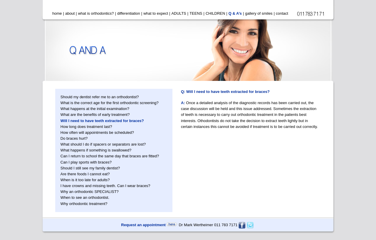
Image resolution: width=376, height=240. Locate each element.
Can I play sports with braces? (86, 162)
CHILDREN (215, 13)
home (57, 13)
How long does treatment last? (86, 126)
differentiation (128, 13)
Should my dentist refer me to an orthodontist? (100, 97)
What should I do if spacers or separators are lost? (103, 144)
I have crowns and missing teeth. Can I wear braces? (105, 186)
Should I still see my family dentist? (90, 168)
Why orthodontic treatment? (84, 203)
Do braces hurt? (74, 138)
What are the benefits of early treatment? (95, 114)
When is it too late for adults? (85, 180)
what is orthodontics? (96, 13)
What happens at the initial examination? (95, 108)
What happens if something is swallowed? (96, 150)
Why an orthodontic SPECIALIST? (90, 191)
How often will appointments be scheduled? (97, 132)
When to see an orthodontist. (85, 197)
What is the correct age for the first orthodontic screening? (110, 103)
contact (282, 13)
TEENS (195, 13)
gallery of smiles (258, 13)
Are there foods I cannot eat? (85, 174)
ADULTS (178, 13)
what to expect (155, 13)
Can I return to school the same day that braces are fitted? (110, 156)
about (70, 13)
